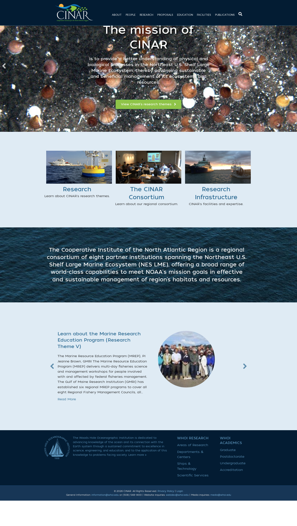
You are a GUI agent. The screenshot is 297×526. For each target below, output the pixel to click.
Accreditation (231, 495)
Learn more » (137, 480)
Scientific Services (193, 501)
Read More (67, 425)
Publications (225, 14)
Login (180, 516)
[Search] (239, 12)
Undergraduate (232, 489)
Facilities (204, 14)
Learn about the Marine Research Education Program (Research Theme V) (99, 365)
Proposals (165, 14)
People (131, 14)
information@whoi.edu (105, 520)
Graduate (228, 475)
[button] (4, 91)
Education (185, 14)
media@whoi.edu (220, 520)
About (117, 14)
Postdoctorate (232, 482)
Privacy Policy (166, 516)
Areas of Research (192, 470)
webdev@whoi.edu (177, 520)
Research (146, 14)
